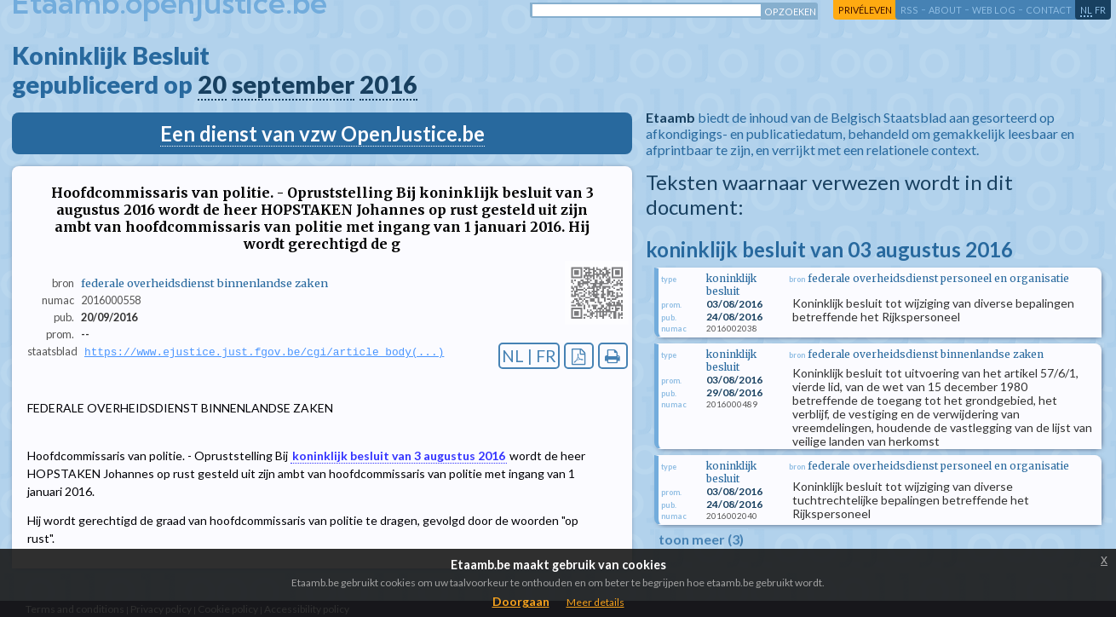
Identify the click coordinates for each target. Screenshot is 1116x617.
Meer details (595, 602)
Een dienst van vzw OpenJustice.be (322, 133)
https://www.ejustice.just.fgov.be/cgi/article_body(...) (264, 352)
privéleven (865, 9)
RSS (909, 9)
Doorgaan (520, 601)
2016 (388, 84)
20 (212, 84)
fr (1100, 9)
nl (1086, 9)
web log (993, 9)
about (945, 9)
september (293, 84)
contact (1049, 9)
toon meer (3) (701, 539)
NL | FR (529, 356)
